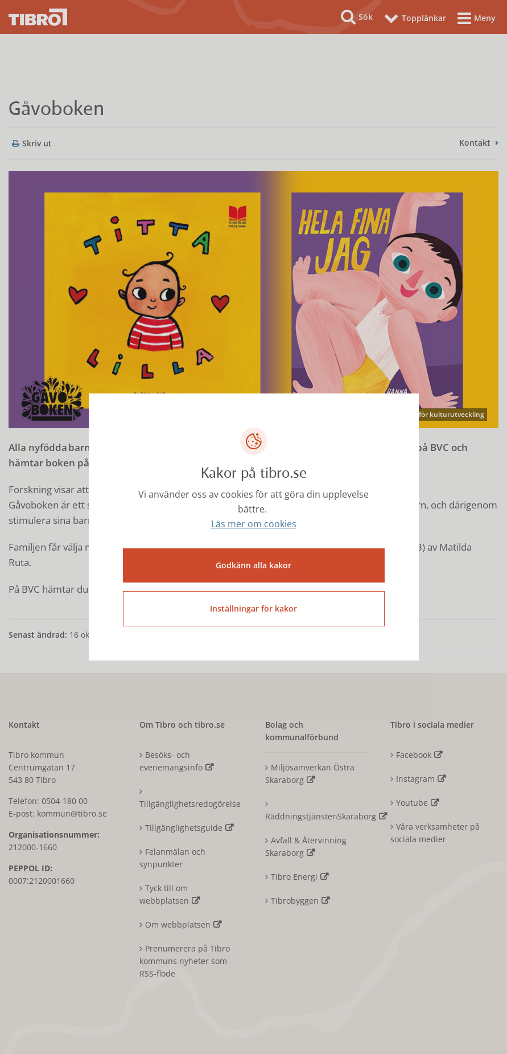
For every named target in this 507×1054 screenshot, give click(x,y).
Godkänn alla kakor (253, 565)
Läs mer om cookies (253, 524)
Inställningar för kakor (253, 608)
